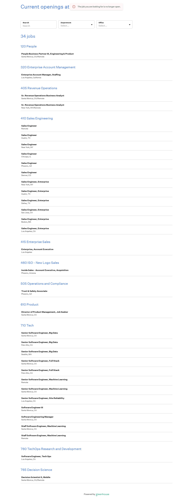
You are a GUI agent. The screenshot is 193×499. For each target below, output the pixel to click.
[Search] (38, 26)
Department (66, 23)
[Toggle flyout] (91, 24)
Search (26, 23)
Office (101, 23)
